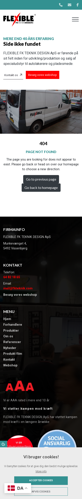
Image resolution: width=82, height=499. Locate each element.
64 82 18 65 (11, 277)
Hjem (7, 319)
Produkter (11, 330)
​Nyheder (9, 348)
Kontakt (9, 359)
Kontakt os (11, 75)
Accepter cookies (41, 480)
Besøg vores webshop (42, 75)
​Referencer (12, 342)
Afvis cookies (41, 491)
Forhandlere (12, 324)
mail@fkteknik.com (18, 288)
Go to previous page (41, 179)
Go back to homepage (41, 187)
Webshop (10, 365)
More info (41, 471)
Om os (8, 336)
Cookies (3, 444)
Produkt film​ (12, 353)
